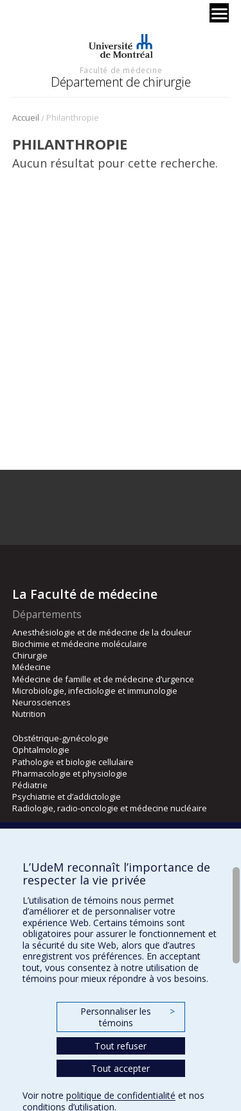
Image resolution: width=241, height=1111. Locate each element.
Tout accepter (120, 1068)
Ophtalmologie (40, 749)
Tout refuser (120, 1046)
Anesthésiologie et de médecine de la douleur (102, 632)
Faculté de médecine (121, 70)
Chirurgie (30, 655)
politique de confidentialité (120, 1095)
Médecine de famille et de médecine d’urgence (103, 679)
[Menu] (219, 12)
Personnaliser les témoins (127, 1017)
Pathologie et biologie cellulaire (73, 762)
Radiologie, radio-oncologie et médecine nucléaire (109, 808)
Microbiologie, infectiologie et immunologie (94, 690)
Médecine (31, 667)
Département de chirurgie (120, 81)
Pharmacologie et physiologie (69, 773)
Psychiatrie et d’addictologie (66, 796)
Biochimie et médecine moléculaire (79, 644)
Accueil (25, 117)
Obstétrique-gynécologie (60, 738)
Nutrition (29, 713)
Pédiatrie (30, 785)
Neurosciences (41, 702)
